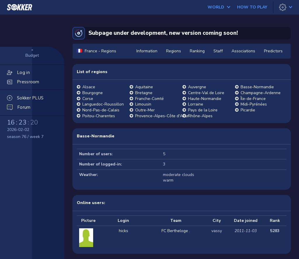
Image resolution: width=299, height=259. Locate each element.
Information (146, 51)
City (217, 220)
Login (123, 220)
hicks (123, 231)
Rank (275, 220)
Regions (173, 51)
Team (175, 220)
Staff (218, 51)
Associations (243, 51)
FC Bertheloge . (175, 231)
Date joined (246, 220)
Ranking (197, 51)
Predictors (273, 51)
